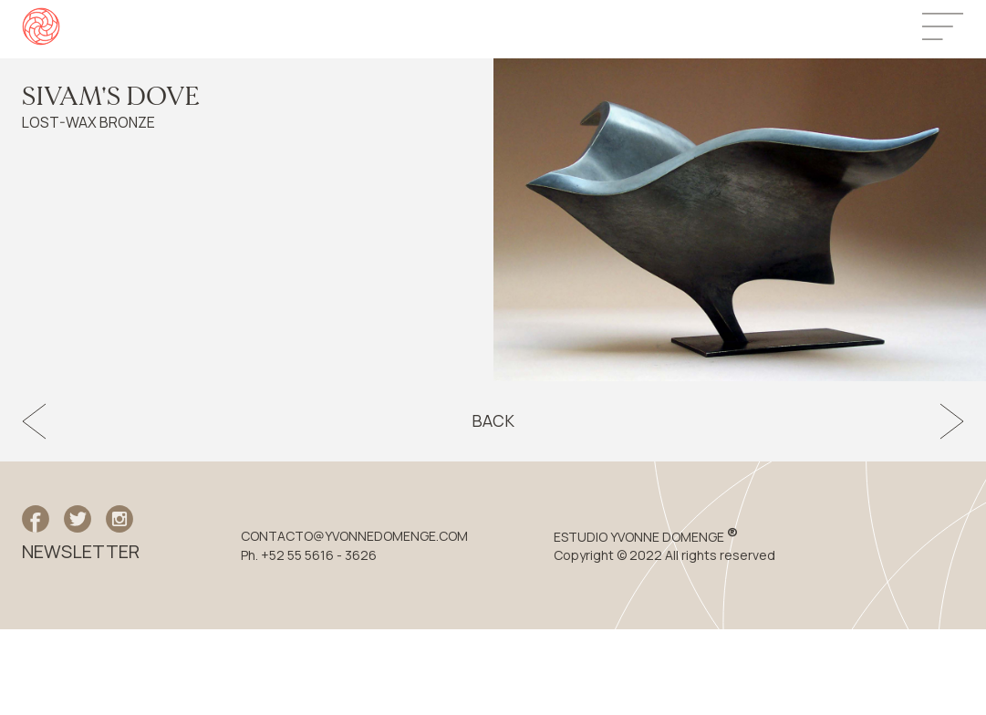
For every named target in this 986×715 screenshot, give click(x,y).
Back (493, 420)
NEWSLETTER (81, 552)
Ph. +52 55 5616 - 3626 (309, 555)
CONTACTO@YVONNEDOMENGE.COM (354, 536)
